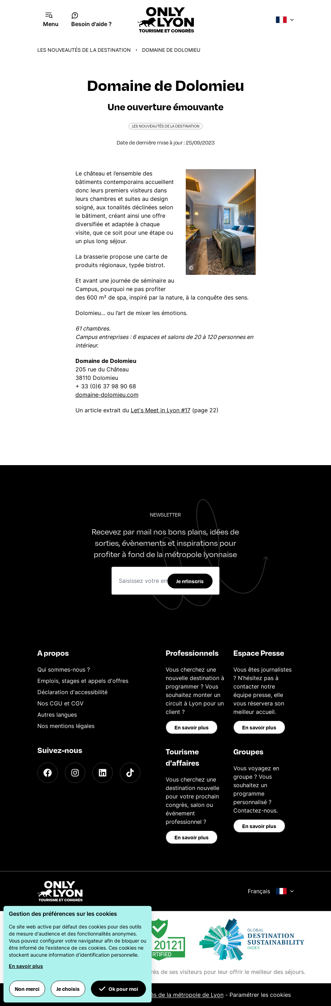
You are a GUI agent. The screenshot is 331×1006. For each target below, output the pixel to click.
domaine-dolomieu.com (107, 394)
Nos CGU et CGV (60, 703)
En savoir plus (191, 727)
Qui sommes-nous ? (63, 669)
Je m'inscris (190, 581)
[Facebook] (47, 773)
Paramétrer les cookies (260, 994)
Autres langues (57, 714)
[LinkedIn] (102, 773)
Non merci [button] (27, 988)
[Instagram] (75, 773)
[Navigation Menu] (51, 19)
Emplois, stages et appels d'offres (82, 680)
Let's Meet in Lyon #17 (160, 410)
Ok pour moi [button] (118, 988)
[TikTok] (130, 773)
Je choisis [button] (68, 988)
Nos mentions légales (65, 725)
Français (271, 891)
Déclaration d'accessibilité (72, 692)
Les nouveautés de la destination (84, 50)
